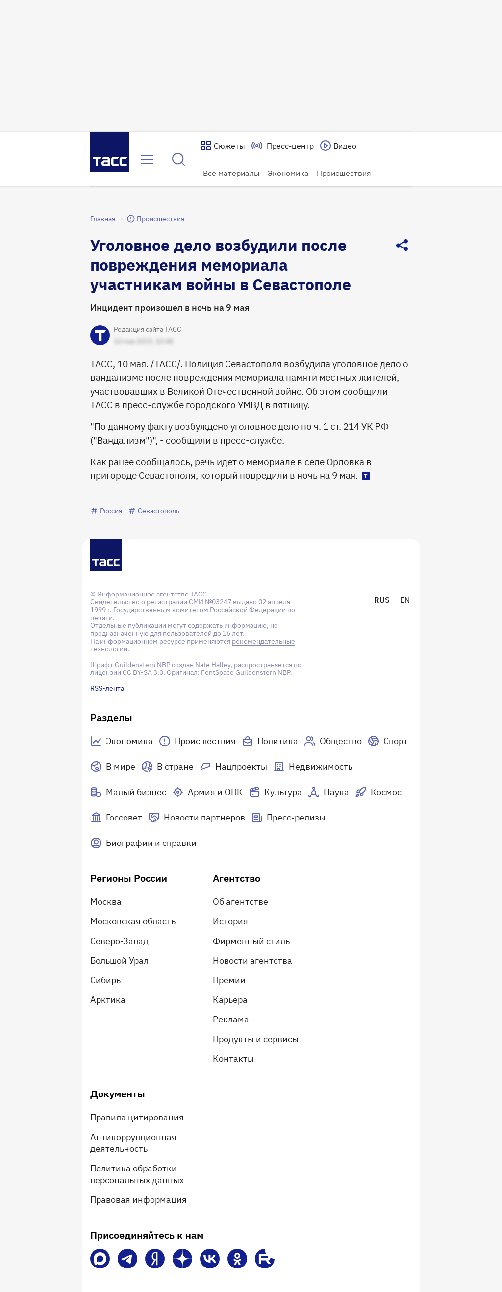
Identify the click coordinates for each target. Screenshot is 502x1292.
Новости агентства (252, 960)
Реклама (231, 1019)
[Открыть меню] (147, 159)
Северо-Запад (119, 940)
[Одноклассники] (237, 1258)
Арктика (108, 999)
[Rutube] (265, 1258)
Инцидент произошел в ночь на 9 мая (170, 307)
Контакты (233, 1058)
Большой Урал (119, 960)
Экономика (288, 173)
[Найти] (178, 159)
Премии (229, 980)
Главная (102, 218)
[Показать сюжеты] (222, 145)
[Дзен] (182, 1258)
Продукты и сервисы (256, 1038)
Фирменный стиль (251, 940)
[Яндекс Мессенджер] (155, 1258)
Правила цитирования (137, 1117)
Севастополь (153, 510)
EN (405, 600)
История (230, 921)
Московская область (133, 921)
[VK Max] (100, 1258)
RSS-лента (107, 688)
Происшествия (344, 173)
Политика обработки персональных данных (137, 1174)
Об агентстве (240, 901)
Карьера (230, 999)
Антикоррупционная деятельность (133, 1142)
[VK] (210, 1258)
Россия (106, 510)
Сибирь (105, 980)
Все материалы (231, 173)
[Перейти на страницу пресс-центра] (282, 145)
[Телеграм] (127, 1258)
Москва (106, 901)
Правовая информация (138, 1199)
